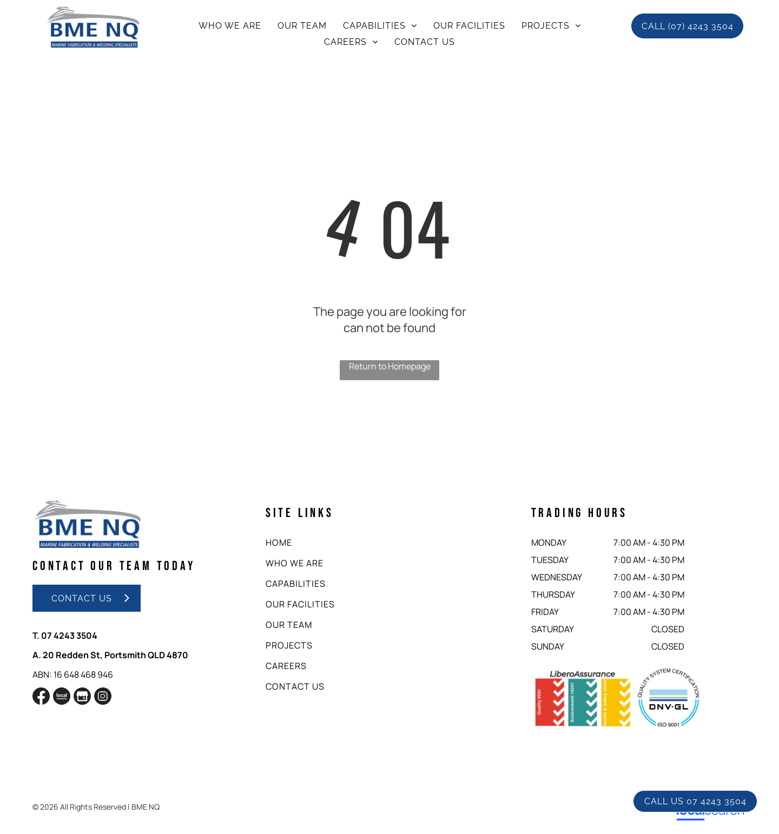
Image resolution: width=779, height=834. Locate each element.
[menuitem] (229, 26)
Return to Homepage (390, 366)
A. (36, 655)
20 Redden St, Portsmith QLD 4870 (115, 655)
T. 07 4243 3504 (64, 635)
